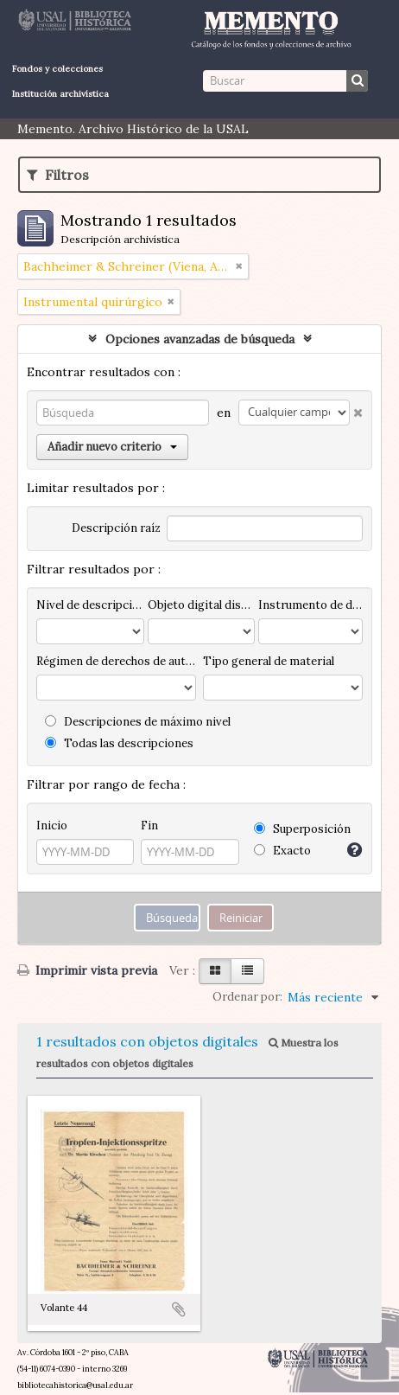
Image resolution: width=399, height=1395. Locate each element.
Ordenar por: (247, 996)
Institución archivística (60, 93)
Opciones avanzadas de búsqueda (199, 339)
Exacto (282, 850)
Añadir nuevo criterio (112, 446)
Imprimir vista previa (87, 970)
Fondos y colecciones (57, 68)
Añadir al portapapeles (178, 1309)
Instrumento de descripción (310, 605)
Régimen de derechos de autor (116, 661)
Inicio (51, 825)
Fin (149, 825)
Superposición (302, 829)
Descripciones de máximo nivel (138, 721)
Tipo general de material (268, 661)
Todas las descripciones (119, 743)
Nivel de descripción (90, 605)
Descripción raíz (116, 528)
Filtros (58, 174)
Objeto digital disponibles (202, 605)
